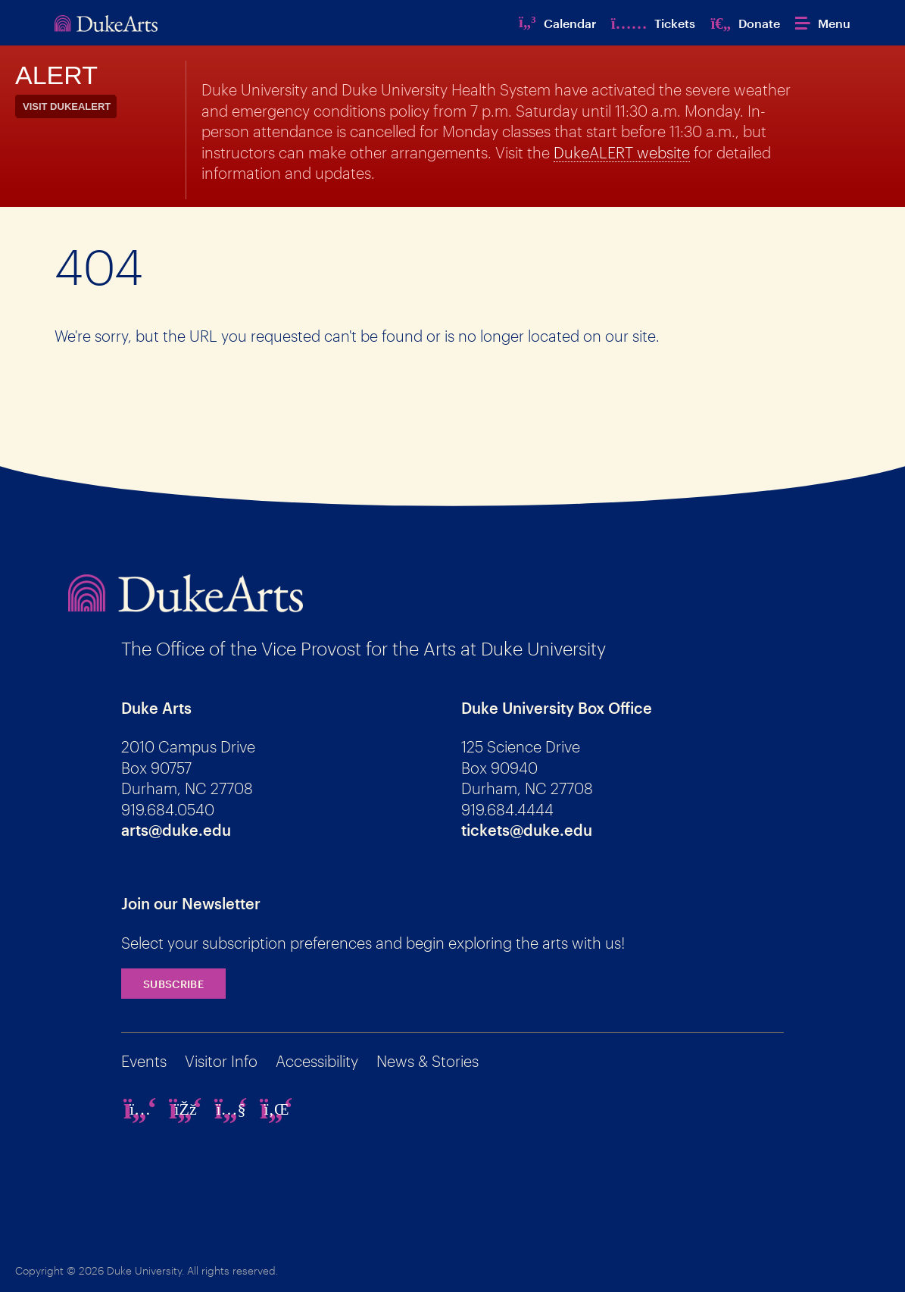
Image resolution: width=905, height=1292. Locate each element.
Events (144, 1061)
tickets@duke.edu (526, 830)
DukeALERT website (622, 152)
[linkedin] (276, 1108)
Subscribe (173, 984)
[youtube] (231, 1108)
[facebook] (185, 1108)
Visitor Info (221, 1061)
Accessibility (317, 1061)
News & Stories (427, 1061)
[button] (822, 23)
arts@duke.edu (176, 830)
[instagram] (140, 1108)
